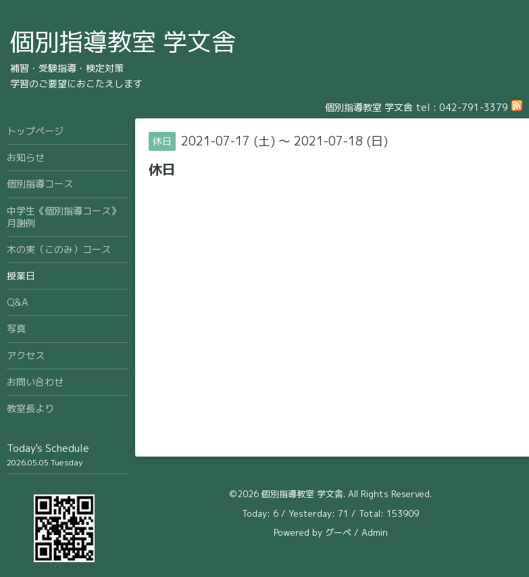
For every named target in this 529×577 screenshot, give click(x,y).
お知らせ (26, 157)
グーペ (338, 532)
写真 (16, 328)
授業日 (21, 275)
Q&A (17, 302)
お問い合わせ (35, 381)
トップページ (35, 130)
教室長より (30, 408)
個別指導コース (40, 183)
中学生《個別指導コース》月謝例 (63, 216)
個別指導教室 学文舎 (123, 41)
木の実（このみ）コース (59, 249)
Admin (374, 532)
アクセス (26, 355)
